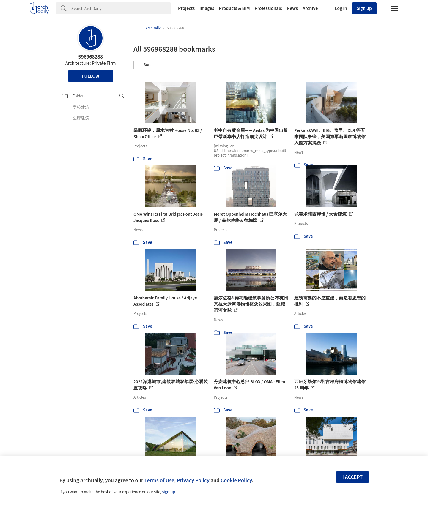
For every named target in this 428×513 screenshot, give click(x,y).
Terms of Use (159, 480)
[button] (144, 65)
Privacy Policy (193, 480)
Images (206, 8)
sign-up (168, 492)
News (292, 8)
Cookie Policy (236, 480)
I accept (352, 477)
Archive (310, 8)
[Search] (121, 8)
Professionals (268, 8)
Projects (186, 8)
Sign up (364, 8)
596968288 (90, 57)
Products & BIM (234, 8)
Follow (90, 76)
